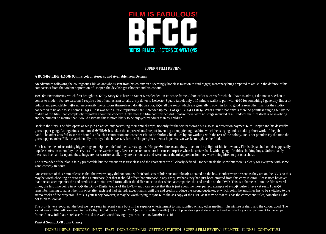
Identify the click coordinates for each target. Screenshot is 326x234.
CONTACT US (268, 229)
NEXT (97, 229)
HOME (51, 229)
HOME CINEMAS (131, 229)
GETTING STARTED (164, 229)
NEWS (65, 229)
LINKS (248, 229)
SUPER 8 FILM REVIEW (202, 229)
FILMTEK (232, 229)
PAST (110, 229)
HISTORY (81, 229)
